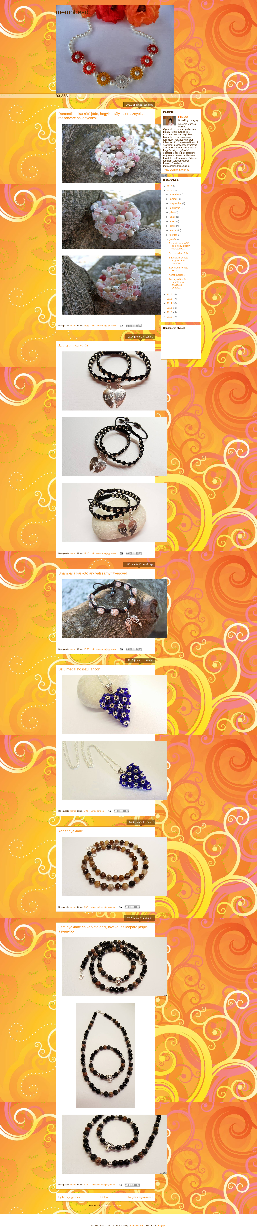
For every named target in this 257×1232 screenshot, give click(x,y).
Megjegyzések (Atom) (112, 1205)
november (174, 194)
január (173, 239)
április (172, 226)
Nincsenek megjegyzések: (104, 325)
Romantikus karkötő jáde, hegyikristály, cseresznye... (179, 246)
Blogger (161, 1225)
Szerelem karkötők (73, 346)
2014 (170, 303)
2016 (170, 294)
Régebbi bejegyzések (140, 1197)
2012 (170, 312)
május (172, 221)
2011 (170, 316)
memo (184, 117)
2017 (170, 190)
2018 (170, 186)
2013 (170, 308)
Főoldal (104, 1197)
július (172, 212)
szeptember (175, 203)
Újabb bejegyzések (69, 1197)
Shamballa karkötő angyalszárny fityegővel (92, 573)
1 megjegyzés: (98, 811)
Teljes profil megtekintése (176, 169)
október (173, 199)
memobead (72, 12)
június (172, 217)
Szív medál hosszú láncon (79, 669)
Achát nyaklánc (70, 831)
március (173, 230)
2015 (170, 299)
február (173, 235)
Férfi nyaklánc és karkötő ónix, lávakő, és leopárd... (177, 283)
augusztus (175, 208)
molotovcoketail (137, 1225)
